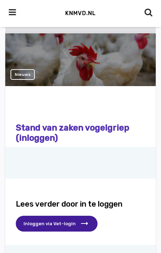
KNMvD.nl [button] (80, 13)
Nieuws (23, 74)
